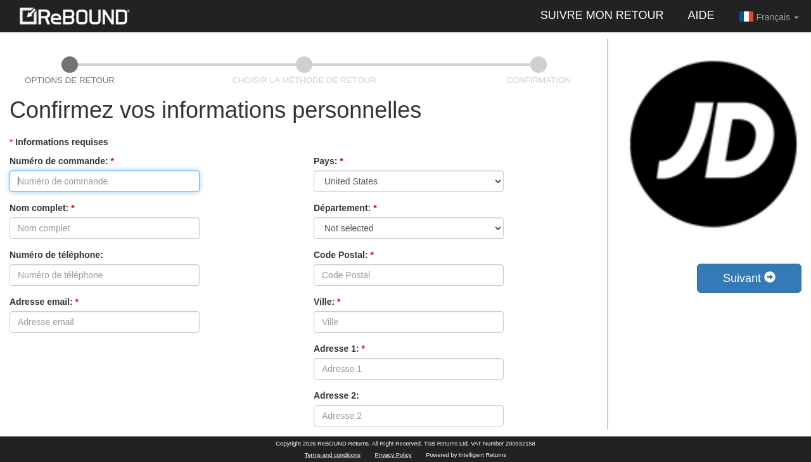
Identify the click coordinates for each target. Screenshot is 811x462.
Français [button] (769, 16)
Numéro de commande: (62, 161)
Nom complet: (42, 208)
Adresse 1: (339, 348)
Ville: (327, 302)
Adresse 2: (336, 395)
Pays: (328, 161)
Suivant (749, 278)
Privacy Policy (393, 455)
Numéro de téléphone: (56, 255)
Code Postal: (344, 255)
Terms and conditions (333, 455)
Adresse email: (44, 302)
